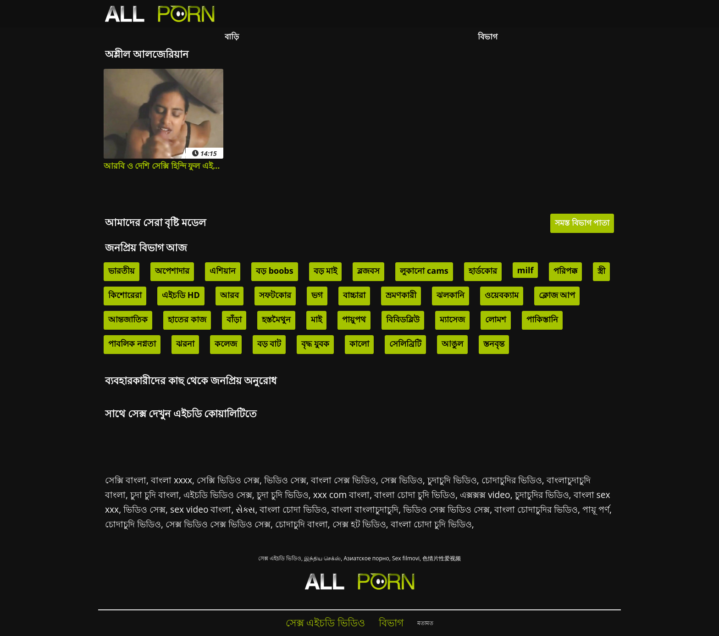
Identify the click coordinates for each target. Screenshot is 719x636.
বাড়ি (232, 36)
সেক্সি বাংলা (125, 480)
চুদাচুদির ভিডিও (542, 494)
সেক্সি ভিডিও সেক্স (228, 480)
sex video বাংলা (200, 509)
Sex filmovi (406, 558)
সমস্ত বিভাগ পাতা (582, 222)
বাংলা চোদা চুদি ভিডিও (414, 494)
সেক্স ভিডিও (402, 480)
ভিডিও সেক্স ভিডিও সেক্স (446, 509)
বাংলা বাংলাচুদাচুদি (365, 509)
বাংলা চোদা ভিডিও (293, 509)
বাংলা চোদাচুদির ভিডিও (536, 509)
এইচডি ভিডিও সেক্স (217, 494)
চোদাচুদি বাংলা (301, 524)
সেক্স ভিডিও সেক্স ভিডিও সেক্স (218, 524)
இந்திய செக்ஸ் (322, 558)
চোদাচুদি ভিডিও (133, 524)
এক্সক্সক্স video (485, 494)
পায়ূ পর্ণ (595, 509)
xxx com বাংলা (341, 494)
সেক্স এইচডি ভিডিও (279, 558)
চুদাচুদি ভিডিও (452, 480)
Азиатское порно (366, 558)
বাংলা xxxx (171, 480)
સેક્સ (245, 509)
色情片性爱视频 (441, 558)
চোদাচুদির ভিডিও (511, 480)
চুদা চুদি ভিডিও (283, 494)
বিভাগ (488, 36)
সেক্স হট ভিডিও (359, 524)
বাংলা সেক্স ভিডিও (343, 480)
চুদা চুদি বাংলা (154, 494)
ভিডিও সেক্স (285, 480)
